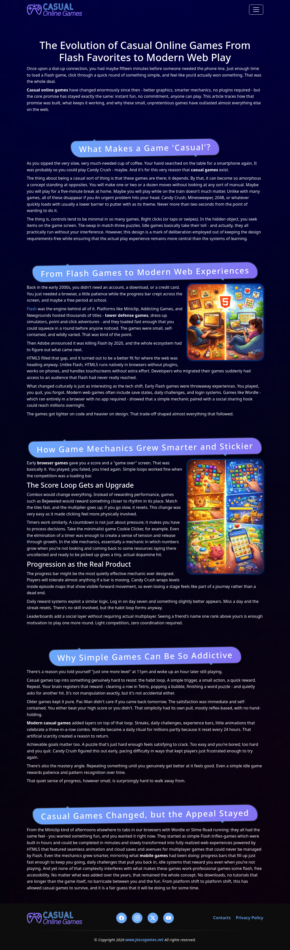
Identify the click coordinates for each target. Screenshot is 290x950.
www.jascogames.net (144, 939)
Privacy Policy (249, 917)
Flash (32, 309)
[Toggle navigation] (256, 10)
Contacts (222, 917)
